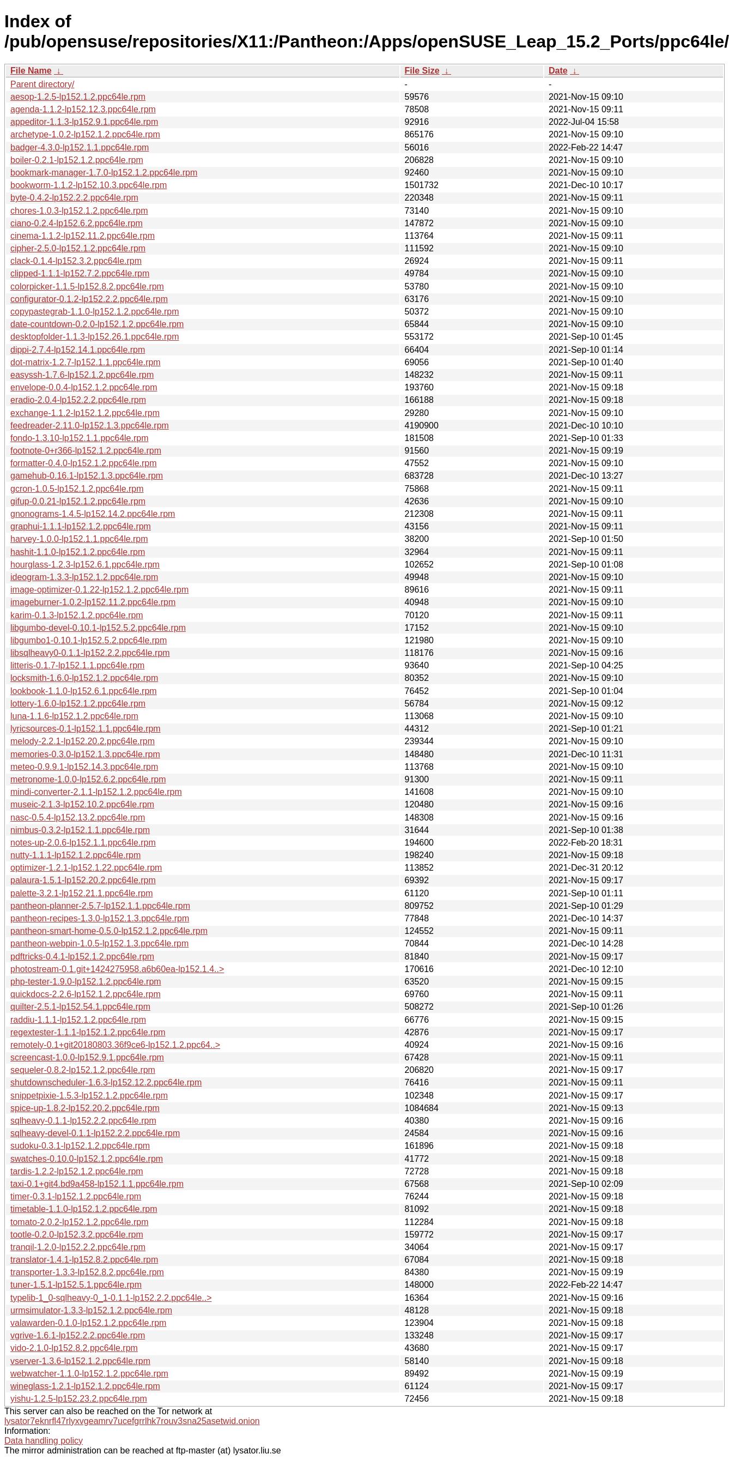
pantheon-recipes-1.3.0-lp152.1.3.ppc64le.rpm (99, 918)
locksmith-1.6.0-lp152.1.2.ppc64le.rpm (84, 678)
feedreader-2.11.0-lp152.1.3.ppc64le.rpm (89, 425)
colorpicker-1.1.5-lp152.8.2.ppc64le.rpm (87, 286)
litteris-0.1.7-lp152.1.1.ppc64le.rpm (77, 665)
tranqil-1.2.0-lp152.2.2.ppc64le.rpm (77, 1247)
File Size (422, 70)
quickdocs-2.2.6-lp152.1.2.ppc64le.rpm (85, 994)
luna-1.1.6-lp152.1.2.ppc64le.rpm (74, 716)
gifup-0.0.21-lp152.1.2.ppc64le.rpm (77, 501)
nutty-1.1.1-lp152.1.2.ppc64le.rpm (75, 855)
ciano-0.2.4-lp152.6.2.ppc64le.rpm (76, 223)
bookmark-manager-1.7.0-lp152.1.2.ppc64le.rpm (103, 172)
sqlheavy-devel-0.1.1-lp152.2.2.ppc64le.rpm (95, 1133)
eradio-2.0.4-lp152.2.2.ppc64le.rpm (78, 400)
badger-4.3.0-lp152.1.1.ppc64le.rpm (79, 147)
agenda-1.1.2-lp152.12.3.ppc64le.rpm (83, 109)
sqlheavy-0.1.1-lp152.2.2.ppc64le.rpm (83, 1120)
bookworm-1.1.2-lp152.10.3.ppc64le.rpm (88, 185)
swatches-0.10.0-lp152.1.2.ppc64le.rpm (86, 1158)
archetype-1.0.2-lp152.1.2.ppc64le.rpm (85, 134)
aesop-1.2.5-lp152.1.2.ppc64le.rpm (77, 96)
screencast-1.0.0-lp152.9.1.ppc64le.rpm (87, 1057)
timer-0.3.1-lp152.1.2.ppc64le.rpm (75, 1196)
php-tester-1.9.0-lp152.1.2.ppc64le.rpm (85, 981)
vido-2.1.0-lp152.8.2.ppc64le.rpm (74, 1348)
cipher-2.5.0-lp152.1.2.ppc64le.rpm (77, 248)
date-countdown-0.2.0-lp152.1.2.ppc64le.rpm (97, 324)
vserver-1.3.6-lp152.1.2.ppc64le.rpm (80, 1361)
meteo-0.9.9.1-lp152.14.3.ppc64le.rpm (84, 766)
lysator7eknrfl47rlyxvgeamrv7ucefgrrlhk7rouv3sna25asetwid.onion (132, 1421)
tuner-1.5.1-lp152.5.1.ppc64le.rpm (76, 1284)
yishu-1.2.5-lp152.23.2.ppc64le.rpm (78, 1398)
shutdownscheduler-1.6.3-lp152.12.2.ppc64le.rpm (106, 1082)
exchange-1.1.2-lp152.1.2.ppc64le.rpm (85, 413)
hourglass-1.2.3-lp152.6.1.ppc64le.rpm (85, 564)
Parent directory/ (42, 84)
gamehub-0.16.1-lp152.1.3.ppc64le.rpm (86, 475)
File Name (31, 70)
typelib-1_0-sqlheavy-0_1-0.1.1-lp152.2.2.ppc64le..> (111, 1297)
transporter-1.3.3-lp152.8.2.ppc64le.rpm (87, 1272)
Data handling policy (43, 1440)
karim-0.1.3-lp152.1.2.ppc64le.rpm (76, 615)
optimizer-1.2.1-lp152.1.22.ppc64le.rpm (86, 867)
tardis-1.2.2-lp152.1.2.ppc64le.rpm (76, 1171)
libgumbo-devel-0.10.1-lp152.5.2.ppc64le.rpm (98, 627)
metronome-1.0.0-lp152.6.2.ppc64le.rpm (88, 779)
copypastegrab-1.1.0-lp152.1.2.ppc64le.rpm (94, 311)
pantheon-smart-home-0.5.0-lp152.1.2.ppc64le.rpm (109, 931)
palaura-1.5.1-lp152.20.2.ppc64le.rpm (83, 880)
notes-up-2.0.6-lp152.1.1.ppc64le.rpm (83, 842)
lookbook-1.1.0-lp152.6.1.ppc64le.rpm (83, 691)
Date (558, 70)
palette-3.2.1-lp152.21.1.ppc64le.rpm (81, 893)
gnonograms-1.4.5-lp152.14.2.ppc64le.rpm (92, 513)
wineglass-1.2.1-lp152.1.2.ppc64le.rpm (85, 1386)
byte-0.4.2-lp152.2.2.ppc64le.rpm (74, 197)
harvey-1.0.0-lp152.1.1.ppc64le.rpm (79, 539)
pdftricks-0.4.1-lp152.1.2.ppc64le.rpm (82, 956)
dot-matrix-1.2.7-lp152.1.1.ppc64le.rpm (85, 362)
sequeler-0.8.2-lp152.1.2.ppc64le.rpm (82, 1070)
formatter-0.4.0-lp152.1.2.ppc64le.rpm (83, 463)
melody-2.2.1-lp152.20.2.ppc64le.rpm (82, 741)
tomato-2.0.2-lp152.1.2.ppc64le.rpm (79, 1222)
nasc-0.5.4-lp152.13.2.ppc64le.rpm (77, 817)
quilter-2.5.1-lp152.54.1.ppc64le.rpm (80, 1006)
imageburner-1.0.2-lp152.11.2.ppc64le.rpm (92, 602)
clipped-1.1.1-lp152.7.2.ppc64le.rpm (79, 273)
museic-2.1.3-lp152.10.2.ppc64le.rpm (82, 804)
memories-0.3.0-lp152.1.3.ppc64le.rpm (85, 754)
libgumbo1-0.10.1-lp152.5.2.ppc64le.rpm (88, 640)
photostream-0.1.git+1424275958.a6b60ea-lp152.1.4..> (117, 969)
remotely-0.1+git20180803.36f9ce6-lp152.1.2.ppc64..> (115, 1044)
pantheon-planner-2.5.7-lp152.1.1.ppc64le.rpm (100, 905)
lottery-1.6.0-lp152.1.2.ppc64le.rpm (77, 703)
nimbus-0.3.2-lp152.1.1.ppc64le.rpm (80, 830)
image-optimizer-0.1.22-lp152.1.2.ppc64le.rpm (99, 589)
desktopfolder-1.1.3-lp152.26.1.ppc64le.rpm (94, 336)
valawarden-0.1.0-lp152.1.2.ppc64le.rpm (88, 1323)
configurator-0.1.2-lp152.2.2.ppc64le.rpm (89, 299)
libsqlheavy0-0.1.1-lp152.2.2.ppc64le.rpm (90, 652)
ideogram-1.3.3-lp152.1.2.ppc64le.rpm (84, 577)
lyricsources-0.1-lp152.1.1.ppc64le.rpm (85, 728)
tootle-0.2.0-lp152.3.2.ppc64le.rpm (76, 1234)
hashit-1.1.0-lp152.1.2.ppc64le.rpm (77, 552)
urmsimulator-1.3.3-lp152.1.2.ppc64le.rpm (91, 1310)
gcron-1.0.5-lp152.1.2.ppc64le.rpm (77, 488)
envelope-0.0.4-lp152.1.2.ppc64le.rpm (83, 387)
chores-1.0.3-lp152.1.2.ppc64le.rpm (79, 210)
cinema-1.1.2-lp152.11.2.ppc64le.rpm (82, 235)
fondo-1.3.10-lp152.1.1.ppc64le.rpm (79, 438)
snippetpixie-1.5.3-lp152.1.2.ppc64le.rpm (89, 1095)
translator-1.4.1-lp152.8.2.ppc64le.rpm (84, 1259)
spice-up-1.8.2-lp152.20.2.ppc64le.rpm (85, 1108)
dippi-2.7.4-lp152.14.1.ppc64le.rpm (77, 349)
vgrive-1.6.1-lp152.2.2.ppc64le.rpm (77, 1335)
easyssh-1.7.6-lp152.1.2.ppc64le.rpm (82, 374)
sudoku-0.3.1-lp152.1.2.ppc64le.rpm (80, 1145)
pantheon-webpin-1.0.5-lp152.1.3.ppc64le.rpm (99, 943)
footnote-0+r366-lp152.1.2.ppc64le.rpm (85, 450)
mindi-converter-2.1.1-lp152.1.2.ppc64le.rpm (96, 792)
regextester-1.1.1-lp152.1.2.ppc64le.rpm (88, 1032)
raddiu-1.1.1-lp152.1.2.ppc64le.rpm (78, 1019)
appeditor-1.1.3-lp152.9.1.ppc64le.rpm (84, 121)
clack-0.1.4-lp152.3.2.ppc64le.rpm (76, 261)
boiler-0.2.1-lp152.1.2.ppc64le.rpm (76, 160)
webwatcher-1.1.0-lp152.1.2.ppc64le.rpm (89, 1373)
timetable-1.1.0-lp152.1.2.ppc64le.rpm (83, 1209)
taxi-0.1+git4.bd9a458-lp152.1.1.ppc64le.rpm (97, 1183)
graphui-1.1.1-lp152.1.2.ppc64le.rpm (80, 526)
